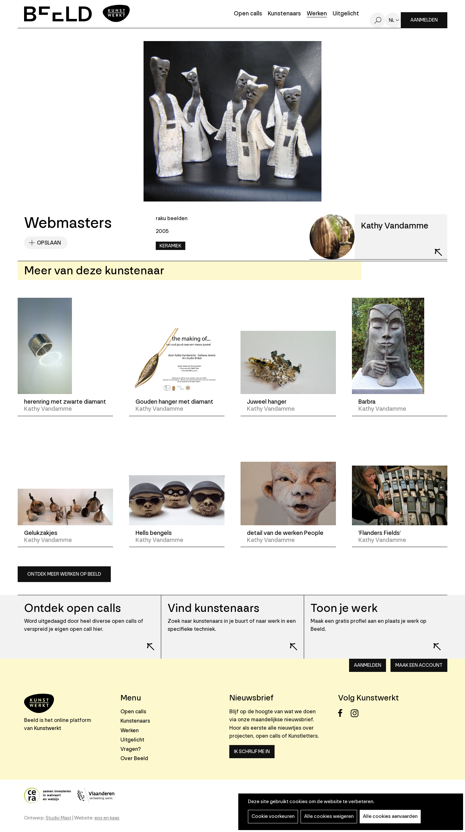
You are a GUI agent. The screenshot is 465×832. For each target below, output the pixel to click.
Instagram (356, 713)
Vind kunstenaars (213, 608)
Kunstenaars (284, 14)
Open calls (248, 14)
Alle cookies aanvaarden (390, 816)
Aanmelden (424, 20)
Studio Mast (58, 818)
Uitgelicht (346, 14)
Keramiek (170, 246)
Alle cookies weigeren (329, 816)
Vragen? (130, 749)
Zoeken (377, 20)
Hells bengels (154, 533)
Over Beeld (134, 758)
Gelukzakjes (40, 533)
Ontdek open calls (72, 608)
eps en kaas (106, 818)
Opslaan (49, 242)
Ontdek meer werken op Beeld (64, 574)
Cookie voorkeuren (272, 816)
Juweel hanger (266, 402)
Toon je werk (344, 608)
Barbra (366, 402)
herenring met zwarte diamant (65, 402)
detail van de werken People (285, 533)
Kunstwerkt (47, 728)
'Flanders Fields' (379, 533)
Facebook (343, 713)
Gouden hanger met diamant (174, 402)
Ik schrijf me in (252, 752)
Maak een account (419, 665)
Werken (317, 14)
